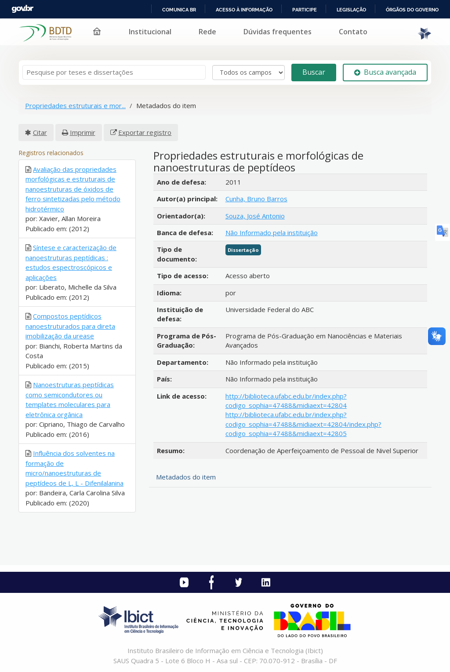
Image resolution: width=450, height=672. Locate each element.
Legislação (351, 9)
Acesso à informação (244, 9)
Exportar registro (144, 132)
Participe (304, 9)
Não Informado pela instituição (271, 232)
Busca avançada (385, 72)
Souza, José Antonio (255, 215)
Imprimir (82, 132)
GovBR (22, 9)
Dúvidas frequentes (277, 31)
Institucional (150, 31)
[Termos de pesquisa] (114, 72)
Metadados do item (186, 476)
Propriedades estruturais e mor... (75, 105)
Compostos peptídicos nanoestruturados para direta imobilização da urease (70, 326)
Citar (40, 132)
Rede (207, 31)
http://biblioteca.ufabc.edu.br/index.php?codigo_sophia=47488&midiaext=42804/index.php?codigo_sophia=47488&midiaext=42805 (303, 424)
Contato (353, 31)
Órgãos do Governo (412, 9)
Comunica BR (179, 9)
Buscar (313, 72)
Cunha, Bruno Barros (256, 198)
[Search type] (248, 72)
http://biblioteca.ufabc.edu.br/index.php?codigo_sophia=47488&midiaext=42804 (286, 401)
